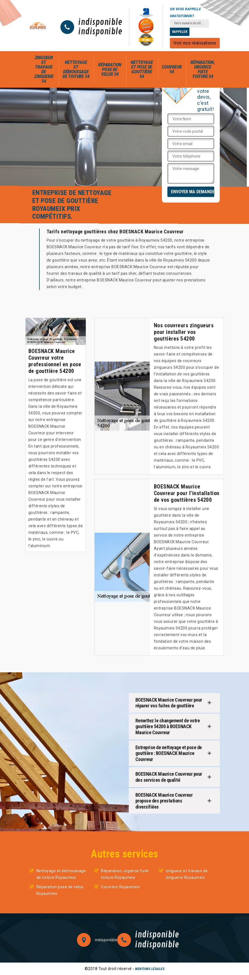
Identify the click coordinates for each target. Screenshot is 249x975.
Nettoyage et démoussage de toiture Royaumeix (61, 874)
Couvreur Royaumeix (120, 887)
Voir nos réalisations (194, 43)
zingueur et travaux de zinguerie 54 (43, 69)
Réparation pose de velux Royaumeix (60, 890)
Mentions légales (149, 969)
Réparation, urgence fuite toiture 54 (203, 69)
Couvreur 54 (171, 69)
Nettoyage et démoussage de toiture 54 (76, 69)
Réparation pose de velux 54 (109, 69)
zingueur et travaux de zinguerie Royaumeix (187, 874)
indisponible (100, 22)
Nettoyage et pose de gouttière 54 (142, 69)
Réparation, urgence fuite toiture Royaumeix (125, 874)
